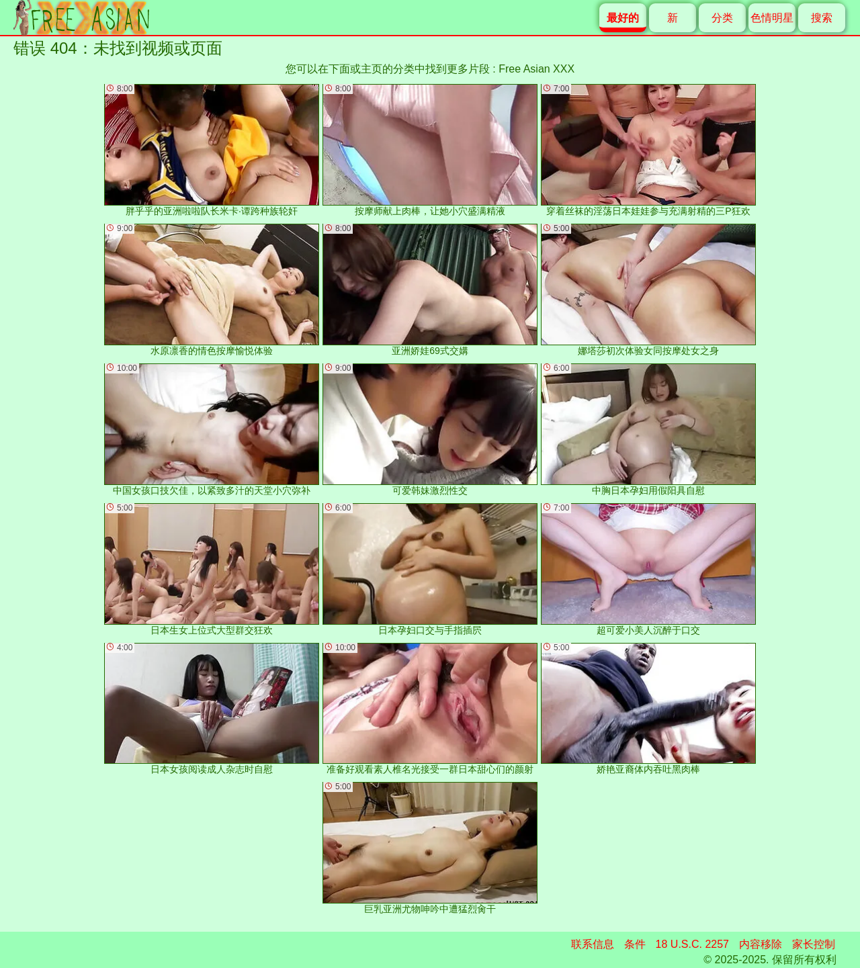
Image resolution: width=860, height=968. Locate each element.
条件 (635, 944)
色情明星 (771, 18)
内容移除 (760, 944)
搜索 (821, 18)
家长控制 (813, 944)
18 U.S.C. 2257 (692, 944)
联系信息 (592, 944)
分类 (722, 18)
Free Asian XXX (536, 69)
